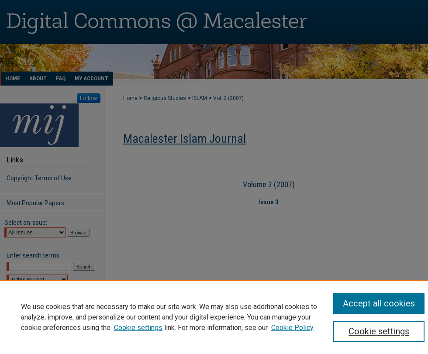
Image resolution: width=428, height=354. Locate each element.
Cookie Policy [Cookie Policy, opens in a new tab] (292, 327)
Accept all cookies (379, 303)
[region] (214, 317)
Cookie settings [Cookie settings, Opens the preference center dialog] (379, 331)
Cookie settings (138, 327)
